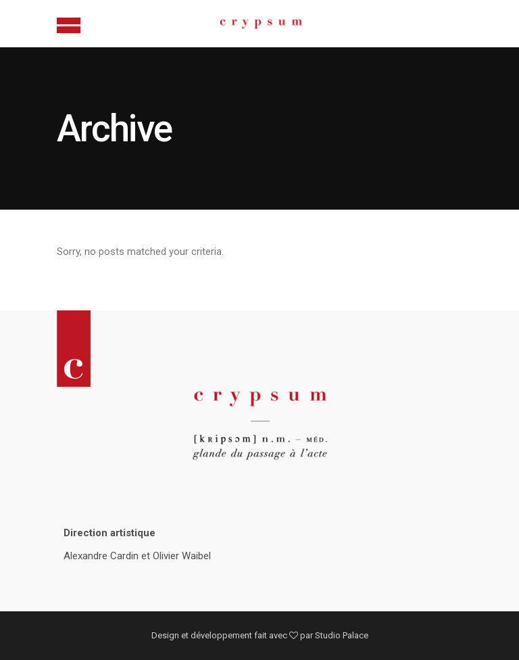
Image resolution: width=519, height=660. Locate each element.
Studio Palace (341, 635)
